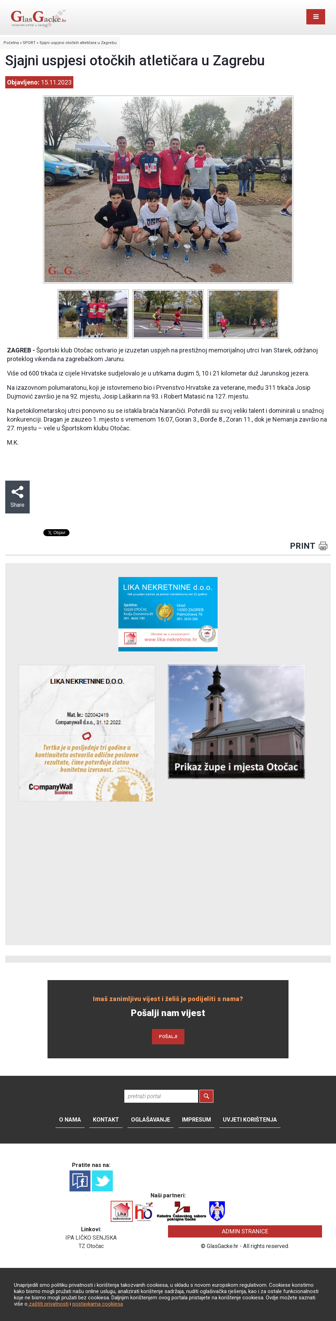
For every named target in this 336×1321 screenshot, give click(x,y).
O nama (70, 1119)
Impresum (196, 1119)
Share (17, 497)
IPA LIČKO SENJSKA (91, 1237)
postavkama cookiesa (97, 1304)
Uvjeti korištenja (250, 1119)
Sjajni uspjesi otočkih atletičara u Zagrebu (78, 43)
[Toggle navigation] (316, 17)
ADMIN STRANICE (245, 1231)
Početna (11, 43)
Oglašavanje (150, 1119)
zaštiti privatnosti (48, 1304)
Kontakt (106, 1119)
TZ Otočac (91, 1246)
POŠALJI (168, 1036)
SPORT (29, 43)
